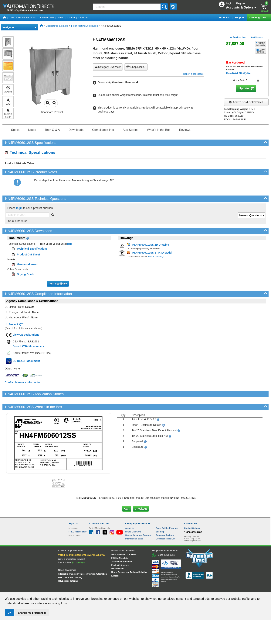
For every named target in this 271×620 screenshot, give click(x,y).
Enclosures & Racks (57, 25)
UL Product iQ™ (14, 324)
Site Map (76, 588)
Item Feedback (58, 283)
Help (69, 244)
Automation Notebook (121, 549)
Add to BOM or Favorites (246, 102)
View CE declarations (26, 334)
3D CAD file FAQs (156, 256)
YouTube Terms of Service (184, 588)
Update (244, 88)
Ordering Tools (258, 17)
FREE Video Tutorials (68, 568)
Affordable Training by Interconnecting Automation (82, 561)
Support (240, 17)
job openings (78, 549)
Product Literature (120, 552)
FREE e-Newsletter (120, 545)
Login (229, 3)
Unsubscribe (115, 588)
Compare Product (51, 112)
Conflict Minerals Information (23, 382)
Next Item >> (257, 37)
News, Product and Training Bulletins (129, 559)
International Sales (134, 526)
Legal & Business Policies (157, 588)
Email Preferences (133, 588)
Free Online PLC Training (70, 564)
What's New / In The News (123, 541)
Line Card (83, 17)
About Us (129, 515)
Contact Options (192, 515)
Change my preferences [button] (32, 612)
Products (224, 17)
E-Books (115, 563)
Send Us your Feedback (95, 588)
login (19, 208)
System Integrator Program (138, 522)
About (60, 17)
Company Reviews (165, 522)
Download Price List (165, 526)
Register (241, 3)
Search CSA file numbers (28, 346)
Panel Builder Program (167, 515)
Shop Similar (135, 66)
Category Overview (108, 66)
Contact (71, 17)
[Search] (127, 6)
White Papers (117, 556)
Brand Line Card (133, 519)
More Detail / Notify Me (238, 73)
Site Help (160, 519)
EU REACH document (26, 360)
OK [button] (9, 612)
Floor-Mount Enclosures (84, 25)
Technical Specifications (30, 152)
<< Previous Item (238, 37)
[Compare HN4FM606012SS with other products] (40, 112)
